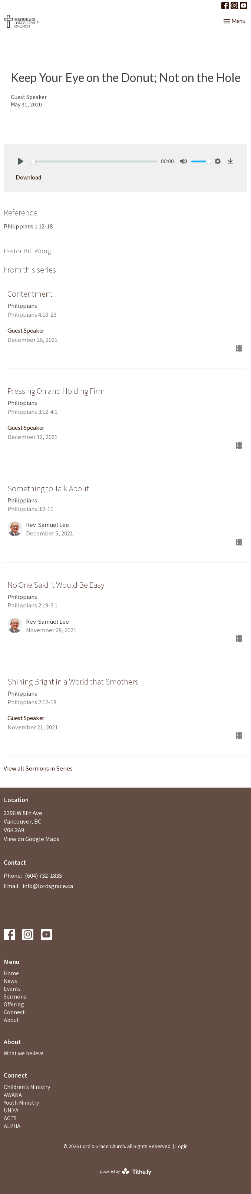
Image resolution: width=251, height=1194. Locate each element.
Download (28, 177)
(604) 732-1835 (43, 875)
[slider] (93, 161)
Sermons (15, 996)
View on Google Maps (31, 838)
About (11, 1019)
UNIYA (11, 1110)
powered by (125, 1172)
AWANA (13, 1094)
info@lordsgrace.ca (48, 886)
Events (12, 988)
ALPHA (12, 1125)
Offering (14, 1004)
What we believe (24, 1053)
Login (181, 1146)
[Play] (21, 161)
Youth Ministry (21, 1102)
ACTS (10, 1118)
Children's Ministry (27, 1087)
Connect (14, 1012)
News (10, 980)
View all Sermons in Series (38, 768)
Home (11, 973)
